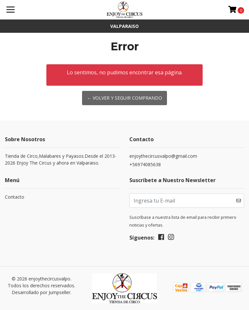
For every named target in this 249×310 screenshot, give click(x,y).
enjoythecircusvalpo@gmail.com (163, 156)
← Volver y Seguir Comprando (124, 98)
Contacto (14, 197)
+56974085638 (145, 164)
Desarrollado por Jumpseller (41, 292)
